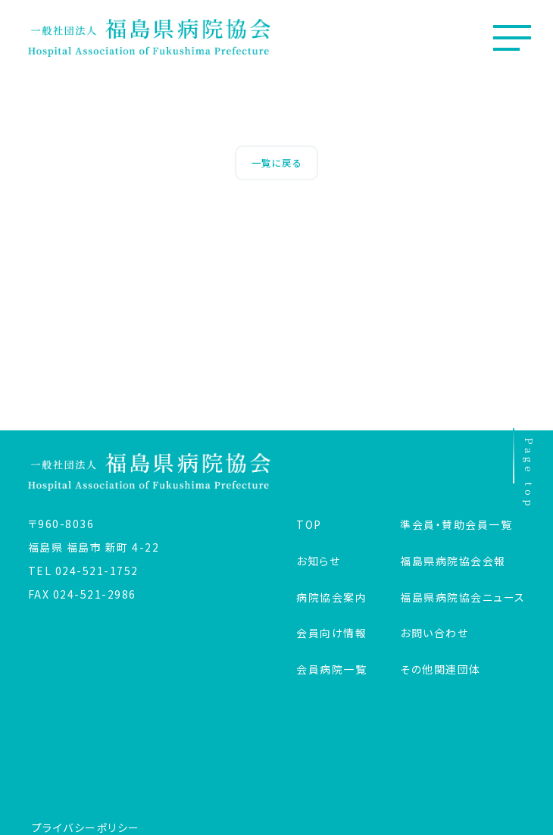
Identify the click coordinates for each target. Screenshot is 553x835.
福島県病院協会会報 (453, 560)
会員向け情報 (331, 632)
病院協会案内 (331, 597)
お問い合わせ (434, 632)
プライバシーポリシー (86, 827)
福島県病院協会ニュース (463, 597)
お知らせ (318, 560)
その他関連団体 (440, 669)
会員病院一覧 (331, 669)
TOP (309, 524)
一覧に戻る (277, 163)
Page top (524, 470)
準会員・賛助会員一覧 (456, 524)
